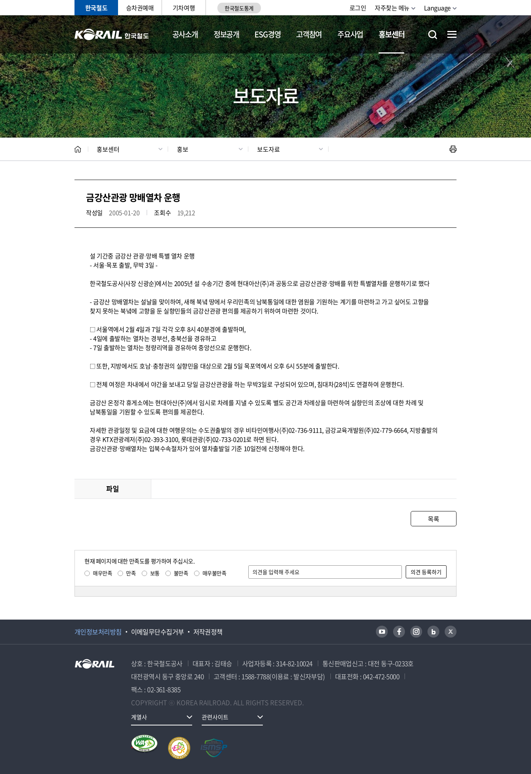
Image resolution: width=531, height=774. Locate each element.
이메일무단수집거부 (157, 631)
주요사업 (350, 34)
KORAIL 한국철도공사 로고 (111, 34)
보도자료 (268, 149)
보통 (155, 573)
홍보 (182, 149)
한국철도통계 (239, 8)
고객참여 (309, 34)
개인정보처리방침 (98, 631)
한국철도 (96, 7)
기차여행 (184, 7)
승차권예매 (140, 7)
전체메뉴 (452, 34)
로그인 (358, 7)
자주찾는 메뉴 (392, 7)
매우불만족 (214, 573)
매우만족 (102, 573)
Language (437, 7)
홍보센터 (391, 34)
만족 (131, 573)
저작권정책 (208, 631)
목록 (433, 518)
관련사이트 (215, 717)
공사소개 (185, 34)
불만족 (181, 573)
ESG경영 (267, 34)
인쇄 (453, 149)
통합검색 (432, 34)
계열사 (139, 717)
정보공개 (226, 34)
